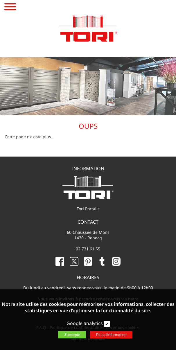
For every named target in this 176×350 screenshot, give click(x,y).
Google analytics (85, 323)
